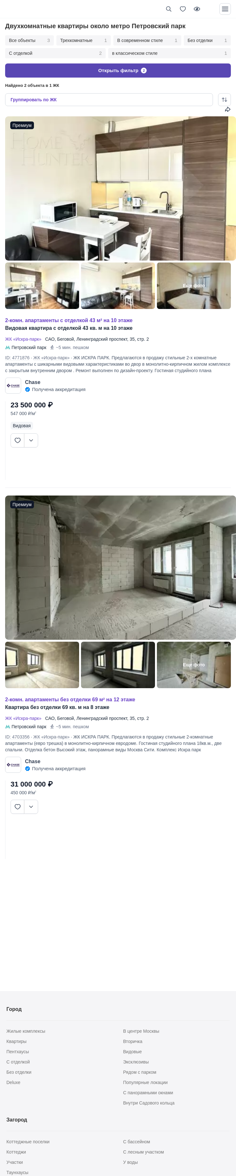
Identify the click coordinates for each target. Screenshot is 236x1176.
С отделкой (55, 53)
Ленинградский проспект (102, 339)
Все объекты (29, 40)
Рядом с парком (140, 1072)
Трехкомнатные (83, 40)
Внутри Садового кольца (149, 1102)
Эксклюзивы (136, 1061)
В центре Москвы (141, 1031)
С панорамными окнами (148, 1092)
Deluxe (13, 1082)
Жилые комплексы (25, 1031)
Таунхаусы (17, 1172)
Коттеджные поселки (28, 1141)
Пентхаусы (17, 1051)
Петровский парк (29, 347)
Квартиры (16, 1041)
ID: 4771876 (17, 357)
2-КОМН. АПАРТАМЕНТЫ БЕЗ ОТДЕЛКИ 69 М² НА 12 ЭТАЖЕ (70, 699)
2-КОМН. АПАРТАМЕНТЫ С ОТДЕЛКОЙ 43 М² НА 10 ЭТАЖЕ (69, 320)
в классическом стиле (169, 53)
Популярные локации (145, 1082)
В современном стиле (147, 40)
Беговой (65, 339)
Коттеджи (16, 1152)
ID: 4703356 (17, 736)
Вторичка (132, 1041)
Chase (32, 382)
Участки (14, 1162)
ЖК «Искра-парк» (24, 339)
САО (50, 339)
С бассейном (136, 1141)
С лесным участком (143, 1152)
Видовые (132, 1051)
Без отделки (207, 40)
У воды (130, 1162)
